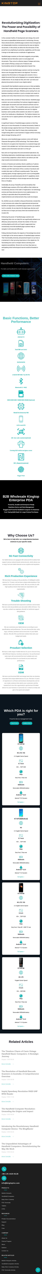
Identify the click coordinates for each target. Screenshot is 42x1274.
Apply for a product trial (11, 275)
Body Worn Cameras (8, 1199)
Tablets (4, 1206)
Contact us (5, 1251)
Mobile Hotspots (6, 1193)
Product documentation (9, 1219)
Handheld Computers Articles (10, 1264)
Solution (4, 1247)
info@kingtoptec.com (11, 1183)
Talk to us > (14, 723)
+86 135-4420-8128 (10, 1174)
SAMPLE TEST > (27, 723)
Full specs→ (21, 802)
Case (3, 1228)
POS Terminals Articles (8, 1270)
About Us (4, 1238)
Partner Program (6, 1241)
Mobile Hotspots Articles (9, 1260)
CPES (3, 1209)
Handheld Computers (8, 1196)
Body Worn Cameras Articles (10, 1267)
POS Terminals (6, 1202)
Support (4, 1222)
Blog (3, 1225)
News (3, 1244)
